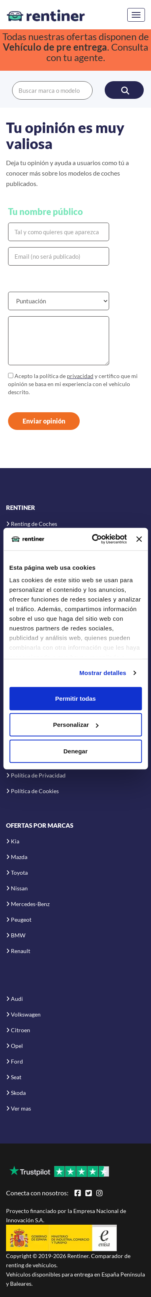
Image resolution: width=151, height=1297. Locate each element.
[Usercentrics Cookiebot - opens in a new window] (95, 539)
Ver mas (21, 1108)
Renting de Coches (34, 523)
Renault (20, 950)
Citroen (20, 1030)
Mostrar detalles (102, 672)
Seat (16, 1077)
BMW (18, 935)
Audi (17, 998)
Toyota (19, 872)
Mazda (19, 856)
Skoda (18, 1092)
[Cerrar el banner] (139, 539)
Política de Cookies (35, 791)
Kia (15, 841)
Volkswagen (26, 1014)
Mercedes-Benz (30, 903)
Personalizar (76, 724)
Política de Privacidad (38, 775)
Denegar (75, 750)
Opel (17, 1045)
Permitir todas (75, 698)
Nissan (19, 888)
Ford (17, 1061)
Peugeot (21, 919)
